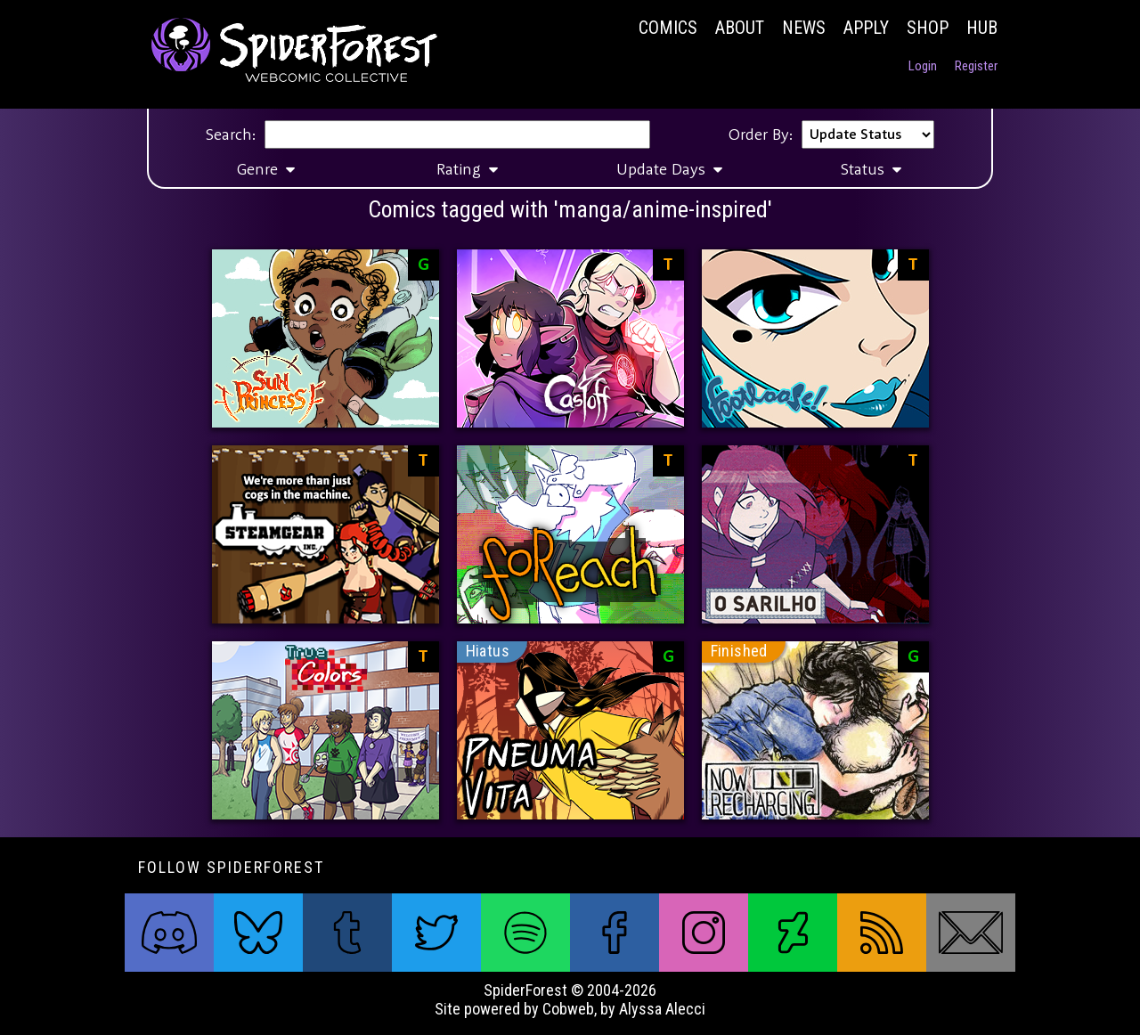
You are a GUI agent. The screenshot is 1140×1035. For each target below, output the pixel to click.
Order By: (761, 134)
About (739, 27)
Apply (866, 27)
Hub (982, 27)
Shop (928, 27)
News (804, 27)
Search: (231, 134)
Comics (668, 27)
